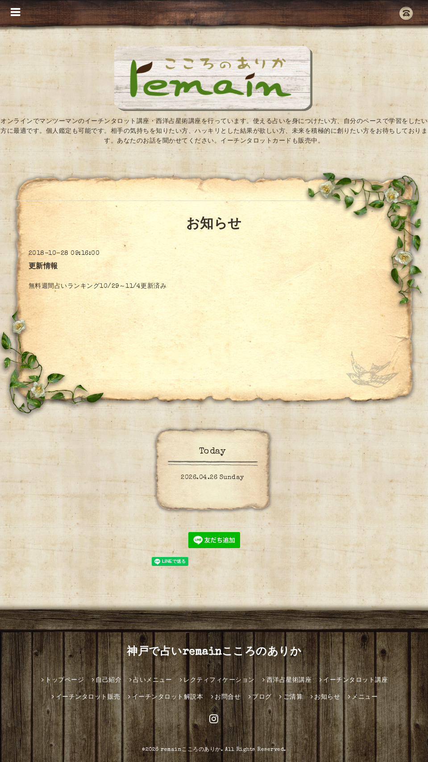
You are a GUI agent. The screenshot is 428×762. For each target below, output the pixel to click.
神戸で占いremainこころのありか (214, 652)
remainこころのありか (191, 750)
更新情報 (43, 266)
